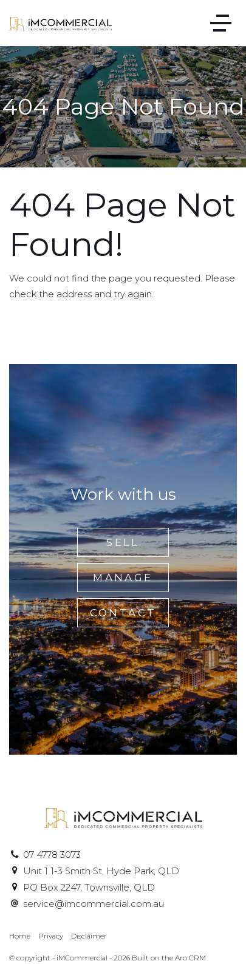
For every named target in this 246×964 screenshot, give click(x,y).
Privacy (50, 936)
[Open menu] (221, 23)
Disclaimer (89, 936)
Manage (122, 577)
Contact (123, 613)
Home (19, 936)
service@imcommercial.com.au (93, 903)
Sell (123, 542)
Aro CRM (190, 958)
